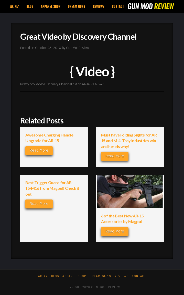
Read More (39, 150)
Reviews (121, 276)
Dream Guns (100, 276)
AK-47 (43, 276)
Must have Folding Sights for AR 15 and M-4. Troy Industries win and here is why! (129, 140)
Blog (55, 276)
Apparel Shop (74, 276)
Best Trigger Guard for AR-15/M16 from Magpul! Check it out (52, 188)
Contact (139, 276)
